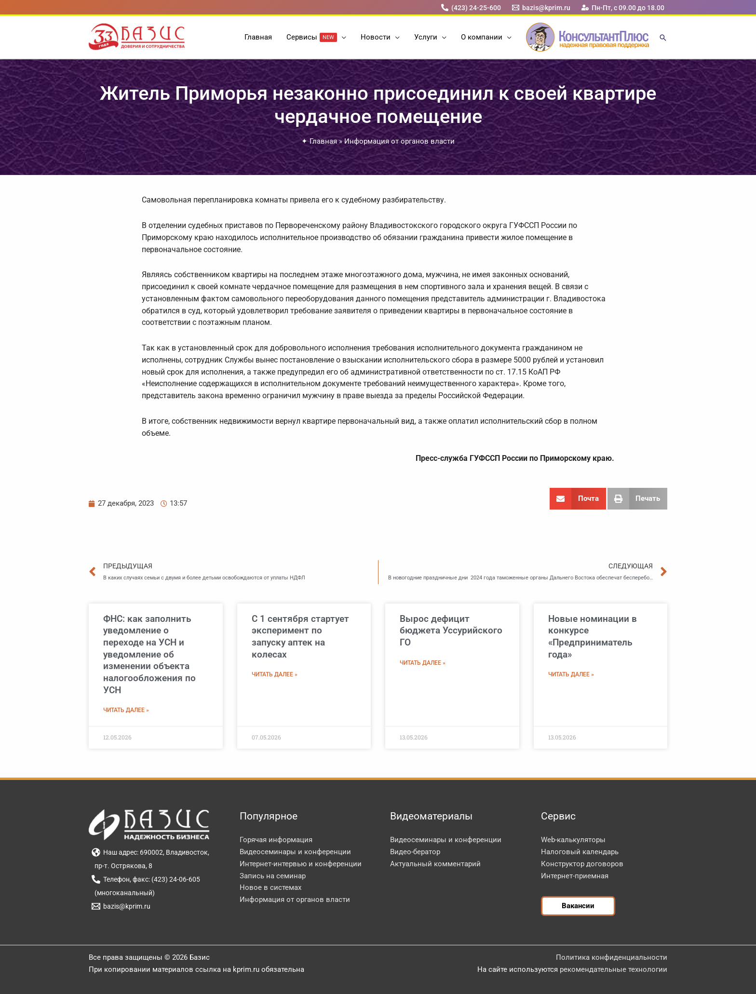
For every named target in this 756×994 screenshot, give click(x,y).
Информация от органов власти (399, 141)
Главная (323, 141)
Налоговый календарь (580, 851)
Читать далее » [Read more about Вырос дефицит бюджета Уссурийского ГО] (423, 662)
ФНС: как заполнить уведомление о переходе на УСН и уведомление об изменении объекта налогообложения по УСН (149, 654)
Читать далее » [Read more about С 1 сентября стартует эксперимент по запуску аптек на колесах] (274, 674)
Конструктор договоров (582, 864)
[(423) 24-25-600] (470, 7)
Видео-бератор (415, 851)
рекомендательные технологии (613, 969)
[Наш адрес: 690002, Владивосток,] (150, 852)
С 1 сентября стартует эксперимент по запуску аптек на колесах (300, 636)
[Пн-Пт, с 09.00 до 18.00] (623, 7)
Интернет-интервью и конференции (301, 864)
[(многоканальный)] (123, 892)
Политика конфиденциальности (611, 957)
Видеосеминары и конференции (295, 851)
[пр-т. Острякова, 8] (122, 865)
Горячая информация (276, 839)
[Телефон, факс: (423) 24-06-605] (145, 879)
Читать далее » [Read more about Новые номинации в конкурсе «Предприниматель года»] (571, 674)
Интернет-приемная (574, 876)
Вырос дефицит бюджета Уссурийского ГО (451, 630)
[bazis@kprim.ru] (541, 7)
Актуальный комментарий (435, 864)
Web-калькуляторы (573, 839)
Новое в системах (270, 887)
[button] (341, 37)
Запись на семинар (273, 876)
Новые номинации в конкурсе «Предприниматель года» (592, 636)
